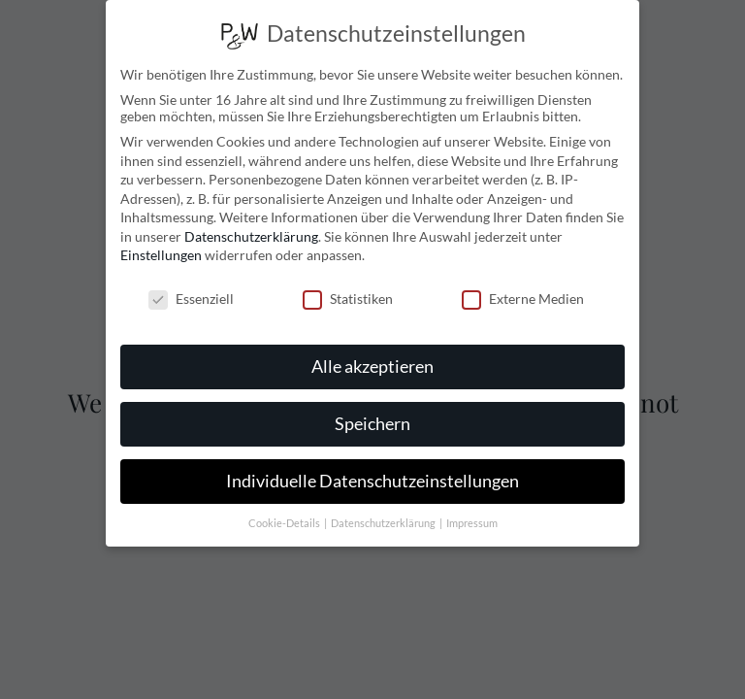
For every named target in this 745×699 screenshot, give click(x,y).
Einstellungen (161, 242)
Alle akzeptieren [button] (372, 353)
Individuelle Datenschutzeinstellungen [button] (372, 467)
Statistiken (348, 286)
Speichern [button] (372, 410)
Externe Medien (523, 286)
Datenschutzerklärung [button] (384, 510)
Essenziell (191, 286)
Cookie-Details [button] (285, 510)
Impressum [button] (472, 510)
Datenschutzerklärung (251, 223)
